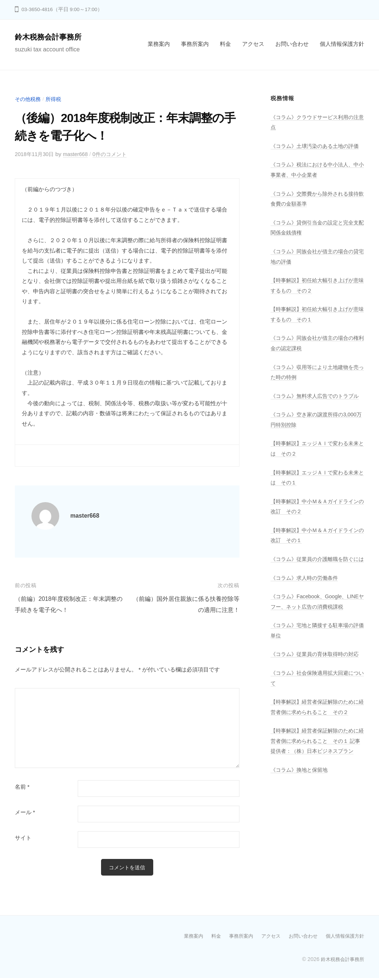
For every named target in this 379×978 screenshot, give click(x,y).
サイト (23, 838)
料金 (225, 44)
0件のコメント (115, 154)
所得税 (55, 99)
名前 (22, 787)
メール (25, 812)
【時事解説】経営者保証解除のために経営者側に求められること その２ (315, 761)
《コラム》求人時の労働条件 (307, 607)
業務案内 (159, 44)
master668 (79, 154)
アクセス (253, 44)
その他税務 (29, 99)
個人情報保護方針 (342, 44)
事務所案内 (195, 44)
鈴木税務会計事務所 (51, 36)
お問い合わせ (292, 44)
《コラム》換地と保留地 (301, 839)
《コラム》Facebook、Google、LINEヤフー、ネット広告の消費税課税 (316, 636)
